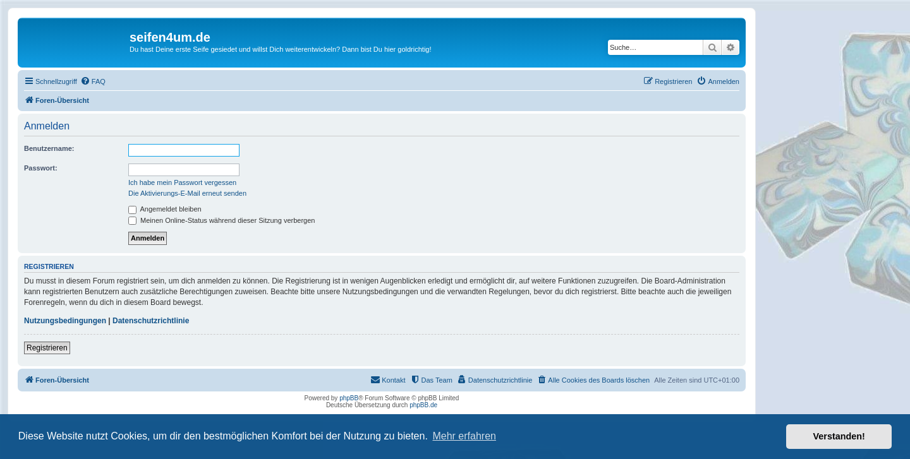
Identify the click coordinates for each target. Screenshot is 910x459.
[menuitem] (93, 81)
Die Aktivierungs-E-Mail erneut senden (187, 193)
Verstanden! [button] (839, 436)
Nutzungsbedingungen (65, 320)
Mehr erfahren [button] (464, 436)
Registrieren (47, 347)
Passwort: (41, 168)
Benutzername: (49, 148)
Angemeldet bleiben (165, 209)
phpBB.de (423, 405)
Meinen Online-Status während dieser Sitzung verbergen (221, 220)
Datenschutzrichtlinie (150, 320)
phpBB (348, 398)
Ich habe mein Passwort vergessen (182, 182)
